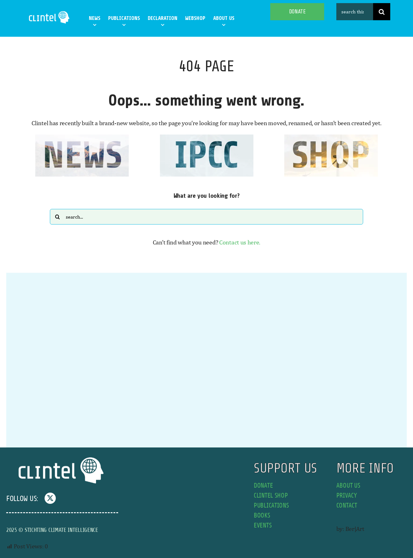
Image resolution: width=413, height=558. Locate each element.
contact (346, 505)
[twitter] (50, 498)
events (262, 525)
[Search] (381, 11)
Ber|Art (354, 528)
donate (263, 485)
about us (348, 485)
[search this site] (354, 11)
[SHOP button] (331, 137)
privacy (346, 495)
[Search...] (206, 217)
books (262, 515)
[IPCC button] (206, 137)
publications (271, 505)
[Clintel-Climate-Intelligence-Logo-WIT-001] (49, 12)
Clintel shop (271, 495)
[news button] (82, 137)
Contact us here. (239, 242)
